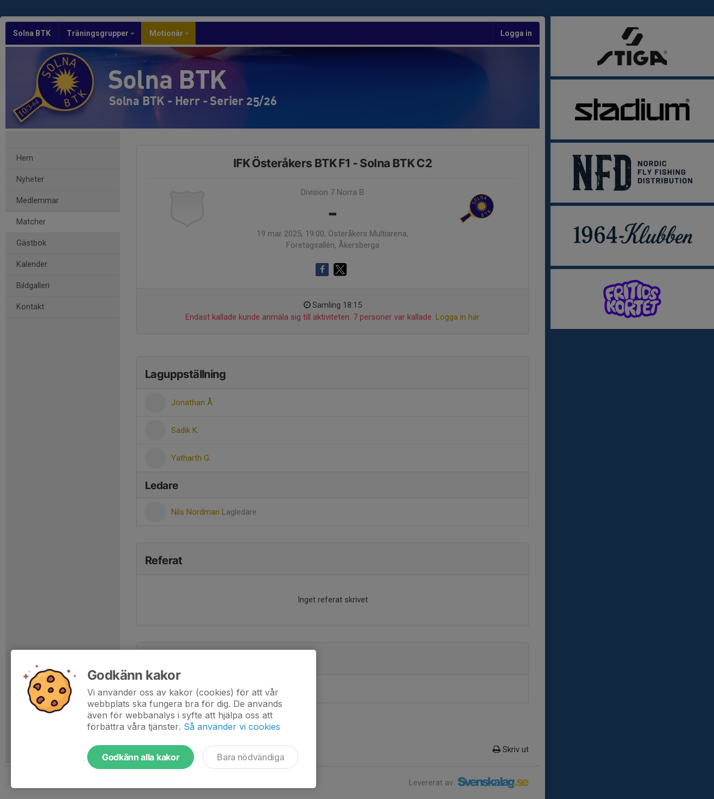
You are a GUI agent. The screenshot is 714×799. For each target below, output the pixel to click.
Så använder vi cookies (232, 726)
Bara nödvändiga (250, 757)
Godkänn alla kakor (140, 757)
